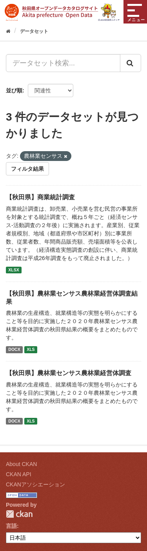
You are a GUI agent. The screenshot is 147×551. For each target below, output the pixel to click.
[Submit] (130, 63)
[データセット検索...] (63, 63)
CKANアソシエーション (35, 484)
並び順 (14, 90)
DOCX (14, 349)
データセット (34, 31)
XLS (30, 349)
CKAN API (18, 474)
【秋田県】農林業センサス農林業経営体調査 (68, 373)
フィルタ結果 (27, 169)
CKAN (19, 514)
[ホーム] (8, 31)
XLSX (13, 269)
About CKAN (21, 464)
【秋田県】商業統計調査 (40, 197)
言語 (11, 526)
